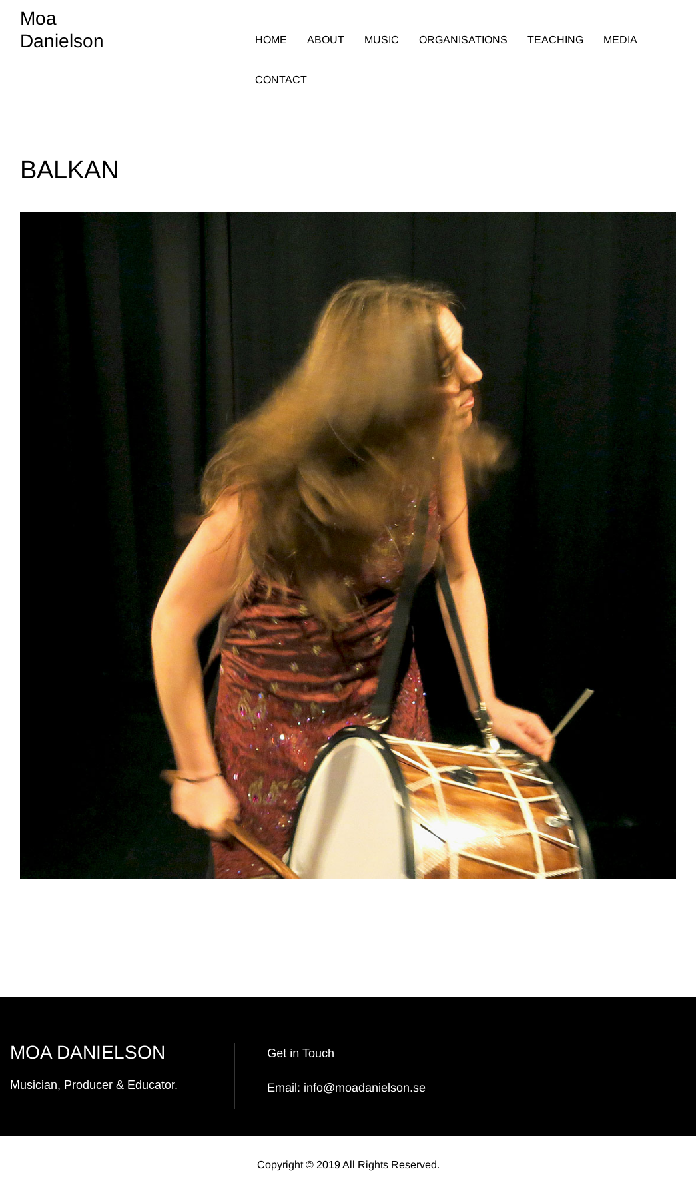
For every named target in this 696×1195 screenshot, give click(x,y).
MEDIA (620, 39)
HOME (271, 39)
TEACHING (555, 39)
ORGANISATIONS (463, 39)
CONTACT (281, 79)
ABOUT (325, 39)
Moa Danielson (62, 29)
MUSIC (381, 39)
